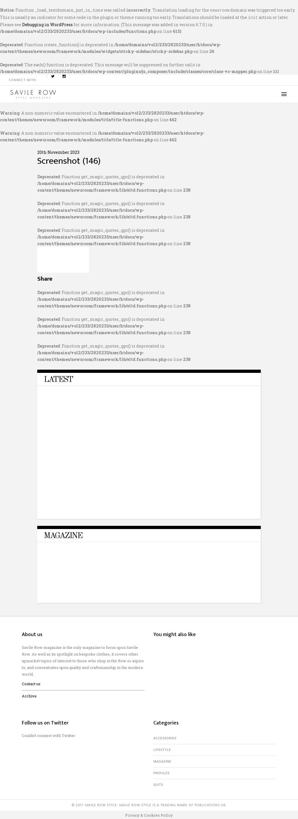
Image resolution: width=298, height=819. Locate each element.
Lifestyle (162, 749)
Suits (158, 784)
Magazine (162, 760)
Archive (29, 694)
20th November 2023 (58, 151)
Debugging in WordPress (47, 23)
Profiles (161, 772)
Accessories (165, 737)
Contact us (31, 682)
